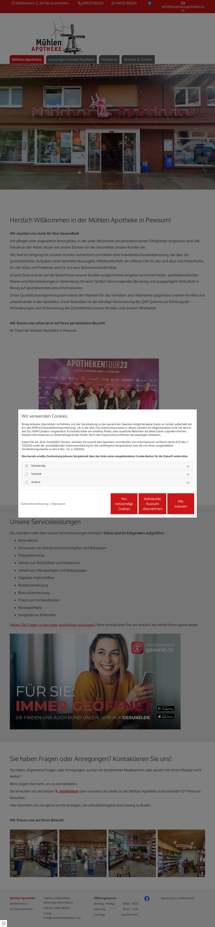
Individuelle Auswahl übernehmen (135, 504)
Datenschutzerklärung (35, 503)
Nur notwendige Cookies (95, 503)
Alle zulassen (175, 504)
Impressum (58, 503)
